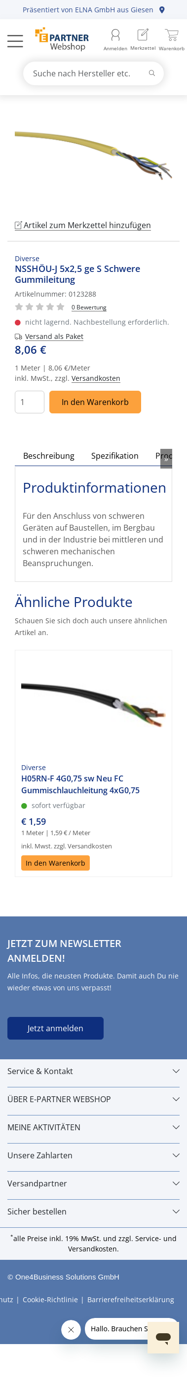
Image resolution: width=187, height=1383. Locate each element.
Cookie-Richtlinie (50, 1299)
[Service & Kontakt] (93, 1071)
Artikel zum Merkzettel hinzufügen (83, 225)
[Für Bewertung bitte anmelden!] (89, 306)
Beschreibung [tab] (49, 455)
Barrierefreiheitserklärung (130, 1299)
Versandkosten (96, 378)
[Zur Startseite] (56, 40)
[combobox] (93, 73)
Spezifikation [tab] (115, 455)
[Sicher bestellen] (93, 1211)
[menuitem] (143, 40)
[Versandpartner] (93, 1183)
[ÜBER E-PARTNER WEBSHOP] (93, 1099)
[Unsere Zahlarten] (93, 1155)
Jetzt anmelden (55, 1028)
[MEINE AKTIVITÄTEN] (93, 1127)
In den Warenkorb (95, 402)
